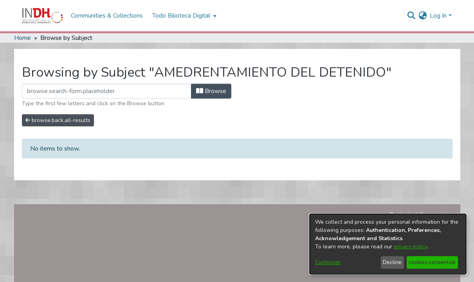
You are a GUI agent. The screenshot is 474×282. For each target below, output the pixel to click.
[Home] (42, 15)
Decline (392, 262)
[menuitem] (422, 15)
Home (22, 38)
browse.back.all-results (57, 120)
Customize (328, 262)
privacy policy (410, 246)
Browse (211, 91)
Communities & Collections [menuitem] (107, 15)
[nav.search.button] (411, 15)
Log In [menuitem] (438, 15)
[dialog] (388, 244)
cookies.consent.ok (432, 262)
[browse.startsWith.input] (106, 91)
